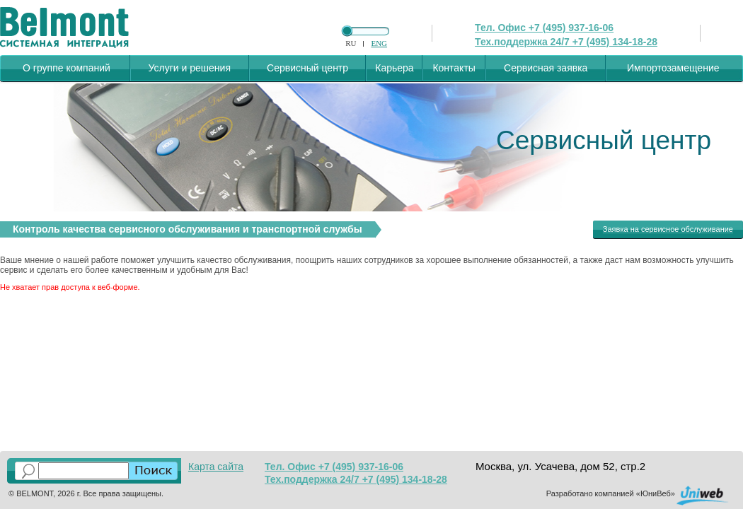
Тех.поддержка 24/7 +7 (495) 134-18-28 (566, 41)
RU (350, 43)
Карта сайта (215, 466)
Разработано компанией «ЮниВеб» (610, 493)
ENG (379, 43)
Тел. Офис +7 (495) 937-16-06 (544, 27)
